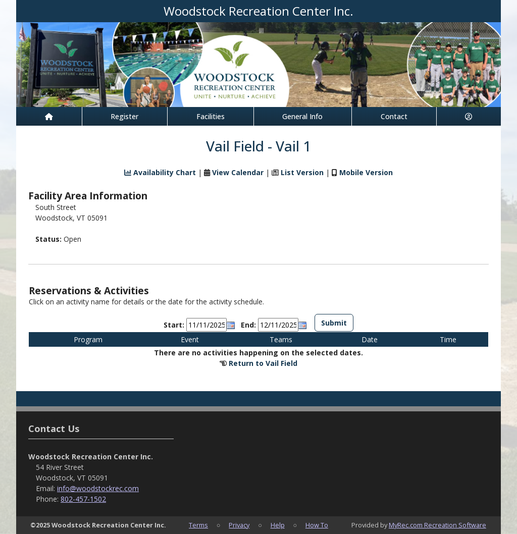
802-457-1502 (83, 499)
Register (124, 116)
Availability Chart (160, 172)
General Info (302, 116)
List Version (302, 172)
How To (316, 524)
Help (278, 524)
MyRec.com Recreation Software (437, 524)
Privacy (239, 524)
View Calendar (238, 172)
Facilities (210, 116)
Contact (394, 116)
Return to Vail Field (263, 363)
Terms (198, 524)
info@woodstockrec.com (98, 488)
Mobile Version (366, 172)
